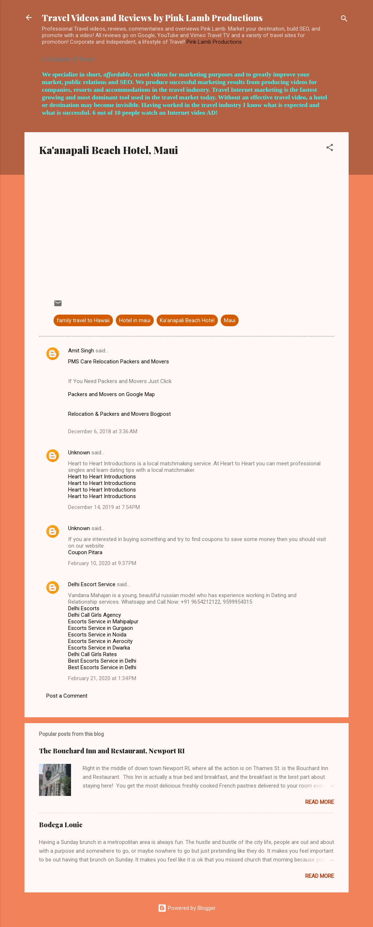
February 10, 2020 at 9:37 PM (102, 563)
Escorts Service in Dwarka (99, 647)
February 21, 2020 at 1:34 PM (102, 678)
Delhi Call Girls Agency (94, 615)
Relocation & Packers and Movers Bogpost (119, 414)
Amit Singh (81, 350)
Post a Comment (66, 696)
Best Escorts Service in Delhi (102, 661)
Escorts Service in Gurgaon (100, 628)
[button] (329, 148)
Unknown (79, 452)
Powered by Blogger (187, 908)
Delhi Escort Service (91, 584)
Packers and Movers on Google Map (111, 394)
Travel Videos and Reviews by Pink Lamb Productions (152, 17)
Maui (229, 320)
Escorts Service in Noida (97, 634)
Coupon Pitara (85, 552)
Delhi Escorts (83, 608)
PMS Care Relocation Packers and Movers (118, 361)
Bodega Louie (61, 824)
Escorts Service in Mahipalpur (103, 621)
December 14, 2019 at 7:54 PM (104, 507)
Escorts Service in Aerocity (100, 641)
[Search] (344, 20)
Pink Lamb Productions (214, 42)
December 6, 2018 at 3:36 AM (102, 431)
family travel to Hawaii (83, 320)
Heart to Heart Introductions (102, 476)
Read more (319, 802)
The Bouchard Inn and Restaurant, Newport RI (112, 750)
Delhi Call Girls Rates (92, 654)
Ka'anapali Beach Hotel (187, 320)
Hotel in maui (134, 320)
